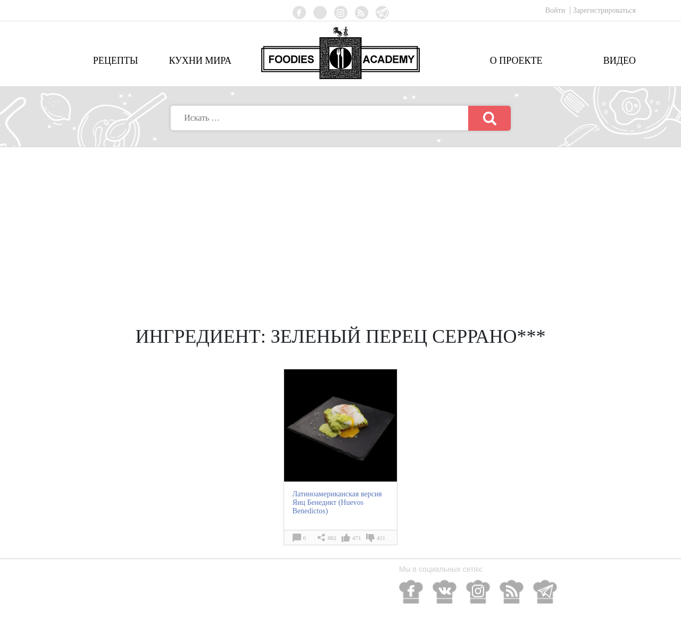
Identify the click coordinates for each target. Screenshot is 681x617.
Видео (619, 60)
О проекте (516, 60)
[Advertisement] (340, 227)
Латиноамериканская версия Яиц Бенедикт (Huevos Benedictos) (336, 502)
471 (356, 538)
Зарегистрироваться (604, 10)
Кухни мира (200, 60)
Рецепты (115, 60)
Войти (556, 10)
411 (381, 538)
